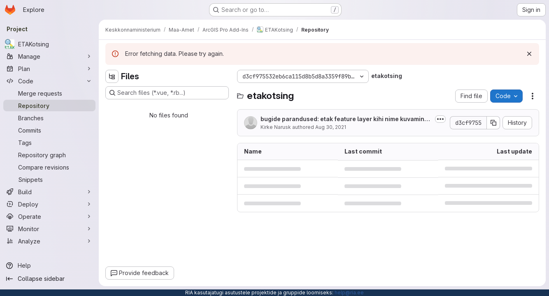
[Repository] (49, 105)
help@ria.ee (349, 292)
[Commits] (49, 130)
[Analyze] (49, 241)
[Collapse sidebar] (49, 279)
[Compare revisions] (49, 167)
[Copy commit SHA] (493, 122)
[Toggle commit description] (440, 119)
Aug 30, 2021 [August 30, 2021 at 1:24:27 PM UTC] (330, 127)
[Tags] (49, 142)
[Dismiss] (529, 54)
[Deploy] (49, 204)
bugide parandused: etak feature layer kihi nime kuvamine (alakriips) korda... (344, 119)
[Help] (49, 265)
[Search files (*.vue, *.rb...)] (167, 92)
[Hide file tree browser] (112, 76)
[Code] (49, 81)
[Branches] (49, 118)
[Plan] (49, 68)
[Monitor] (49, 228)
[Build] (49, 191)
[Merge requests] (49, 93)
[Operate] (49, 216)
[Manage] (49, 56)
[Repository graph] (49, 155)
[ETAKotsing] (49, 44)
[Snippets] (49, 179)
